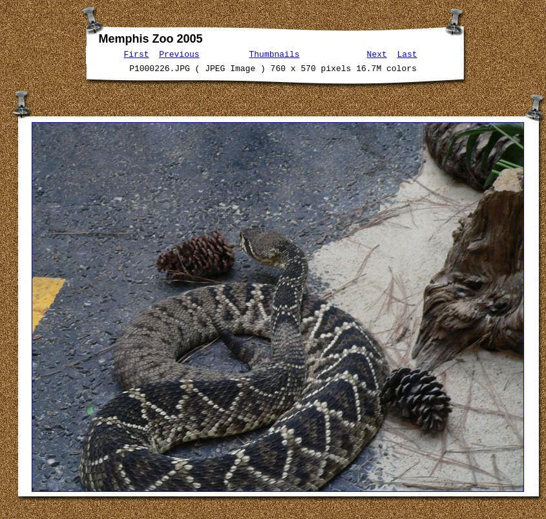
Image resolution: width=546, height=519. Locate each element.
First (136, 53)
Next (377, 53)
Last (407, 53)
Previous (179, 53)
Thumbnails (274, 53)
